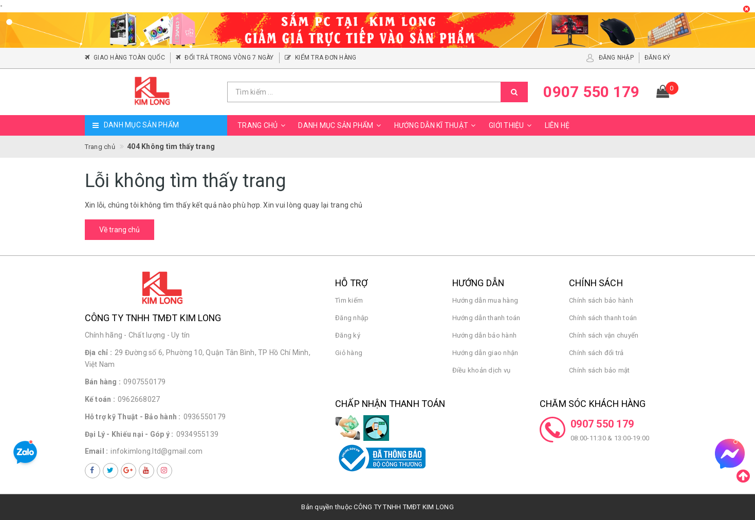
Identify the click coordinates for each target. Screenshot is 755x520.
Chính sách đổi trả (596, 353)
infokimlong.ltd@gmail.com (156, 451)
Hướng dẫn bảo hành (484, 335)
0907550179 (144, 382)
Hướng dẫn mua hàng (485, 300)
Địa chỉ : (98, 352)
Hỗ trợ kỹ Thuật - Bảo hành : (133, 417)
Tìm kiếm (349, 300)
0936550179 (204, 417)
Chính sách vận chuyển (603, 335)
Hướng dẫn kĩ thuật (436, 125)
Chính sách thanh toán (603, 318)
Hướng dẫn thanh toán (486, 318)
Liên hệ (557, 125)
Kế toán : (100, 399)
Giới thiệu (512, 125)
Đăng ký (347, 335)
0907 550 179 (602, 424)
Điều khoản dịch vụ (481, 370)
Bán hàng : (103, 382)
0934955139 (197, 434)
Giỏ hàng (348, 353)
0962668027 (139, 399)
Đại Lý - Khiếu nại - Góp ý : (129, 434)
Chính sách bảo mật (599, 370)
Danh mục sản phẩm (340, 125)
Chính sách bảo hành (601, 300)
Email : (96, 451)
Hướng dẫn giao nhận (485, 353)
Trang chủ (262, 125)
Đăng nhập (352, 318)
